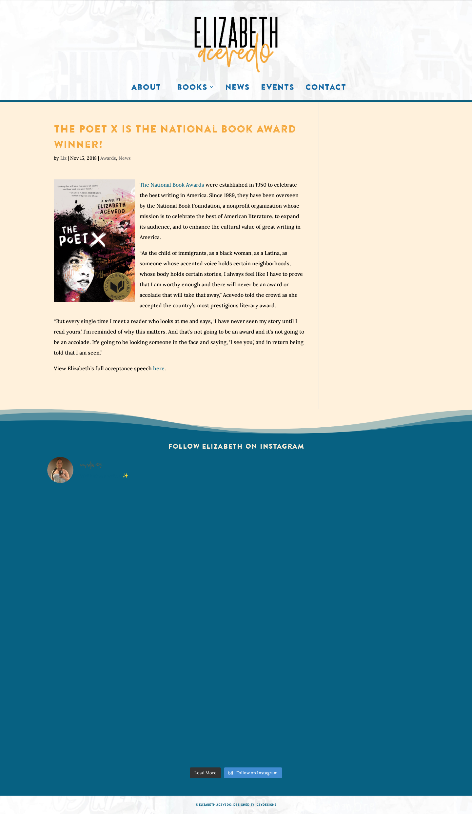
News (237, 88)
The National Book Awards (172, 184)
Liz (63, 158)
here (159, 368)
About (146, 88)
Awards (108, 158)
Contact (325, 88)
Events (277, 88)
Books (192, 88)
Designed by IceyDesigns (254, 805)
